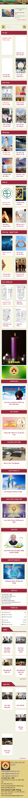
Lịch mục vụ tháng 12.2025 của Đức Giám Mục (14, 403)
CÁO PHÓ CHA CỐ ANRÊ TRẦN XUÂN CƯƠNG (14, 551)
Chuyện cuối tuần (14, 442)
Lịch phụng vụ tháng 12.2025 (13, 491)
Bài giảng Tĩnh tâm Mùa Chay (7, 650)
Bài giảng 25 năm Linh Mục (21, 672)
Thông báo (14, 381)
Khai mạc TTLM (7, 751)
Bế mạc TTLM (20, 728)
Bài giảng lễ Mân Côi (7, 671)
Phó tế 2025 (20, 705)
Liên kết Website (14, 560)
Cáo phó (14, 529)
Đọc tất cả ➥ (23, 679)
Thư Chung (14, 411)
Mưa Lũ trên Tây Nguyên (11, 463)
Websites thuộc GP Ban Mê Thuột (14, 582)
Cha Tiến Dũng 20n (7, 706)
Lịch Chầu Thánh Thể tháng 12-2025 (14, 521)
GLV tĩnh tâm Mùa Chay (21, 650)
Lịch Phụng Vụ (14, 470)
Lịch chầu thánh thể (14, 499)
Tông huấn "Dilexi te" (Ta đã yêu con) (14, 434)
